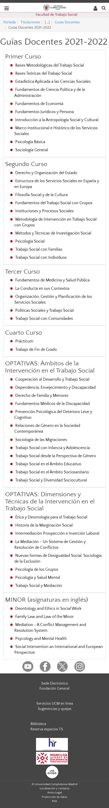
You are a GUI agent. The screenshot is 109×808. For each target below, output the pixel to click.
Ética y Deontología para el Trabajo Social (51, 517)
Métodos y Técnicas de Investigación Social (53, 233)
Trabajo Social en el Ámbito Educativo (48, 464)
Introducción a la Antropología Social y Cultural (56, 120)
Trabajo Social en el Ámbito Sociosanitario (52, 472)
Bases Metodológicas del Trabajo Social (49, 65)
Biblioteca (38, 724)
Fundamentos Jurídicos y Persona (44, 112)
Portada (9, 22)
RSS (54, 801)
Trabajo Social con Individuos (41, 257)
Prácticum (24, 341)
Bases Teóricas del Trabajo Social (43, 73)
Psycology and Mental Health (41, 638)
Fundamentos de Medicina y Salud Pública (52, 280)
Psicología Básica (30, 142)
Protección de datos (54, 797)
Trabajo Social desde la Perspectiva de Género (55, 456)
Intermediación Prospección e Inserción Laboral (57, 533)
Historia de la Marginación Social (44, 525)
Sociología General (31, 150)
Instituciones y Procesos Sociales (44, 211)
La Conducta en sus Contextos (42, 288)
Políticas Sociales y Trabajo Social (44, 310)
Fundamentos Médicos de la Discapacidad (52, 403)
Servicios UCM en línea (54, 703)
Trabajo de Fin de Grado (36, 349)
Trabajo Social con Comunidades (44, 318)
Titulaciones (30, 22)
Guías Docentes (67, 22)
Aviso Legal (54, 792)
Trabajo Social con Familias (38, 249)
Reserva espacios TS (46, 729)
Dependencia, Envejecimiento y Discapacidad (55, 387)
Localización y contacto (55, 788)
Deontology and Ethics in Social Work (48, 608)
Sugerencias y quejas (54, 709)
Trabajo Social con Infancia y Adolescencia (52, 448)
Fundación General (54, 688)
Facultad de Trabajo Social (56, 14)
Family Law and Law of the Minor (44, 616)
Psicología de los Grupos (36, 569)
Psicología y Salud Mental (37, 577)
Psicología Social (30, 241)
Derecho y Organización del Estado (46, 173)
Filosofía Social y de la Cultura (41, 195)
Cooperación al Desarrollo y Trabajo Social (52, 379)
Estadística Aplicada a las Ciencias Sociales (53, 81)
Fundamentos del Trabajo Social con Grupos (53, 203)
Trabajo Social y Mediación (38, 585)
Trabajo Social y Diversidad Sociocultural (51, 480)
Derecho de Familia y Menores (41, 395)
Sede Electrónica (54, 683)
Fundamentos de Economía (39, 104)
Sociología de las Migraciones (41, 440)
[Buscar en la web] (104, 8)
